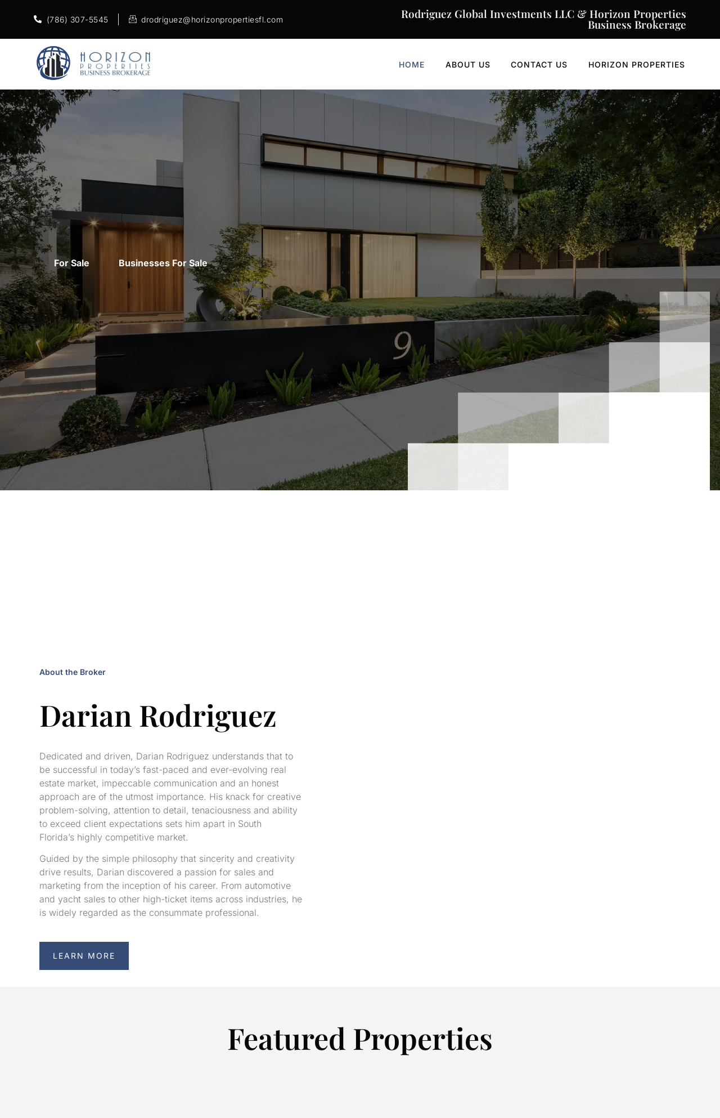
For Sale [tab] (71, 263)
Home (419, 64)
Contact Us (544, 64)
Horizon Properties (641, 64)
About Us (474, 64)
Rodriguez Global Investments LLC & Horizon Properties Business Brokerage (543, 19)
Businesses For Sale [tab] (163, 263)
